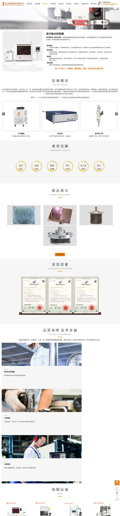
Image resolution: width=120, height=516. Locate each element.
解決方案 (68, 3)
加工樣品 (61, 3)
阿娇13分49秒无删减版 (6, 515)
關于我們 (93, 3)
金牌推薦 (37, 3)
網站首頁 (29, 3)
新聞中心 (76, 3)
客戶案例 (53, 3)
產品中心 (45, 3)
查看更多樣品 (60, 378)
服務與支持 (85, 3)
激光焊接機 (15, 27)
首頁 (3, 27)
